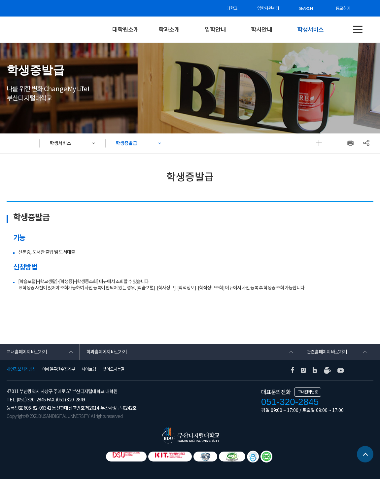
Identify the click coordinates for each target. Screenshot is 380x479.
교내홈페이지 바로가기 (27, 352)
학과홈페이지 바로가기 (106, 352)
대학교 (231, 8)
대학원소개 (125, 29)
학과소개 (169, 29)
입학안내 (215, 29)
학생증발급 (126, 143)
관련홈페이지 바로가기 (327, 352)
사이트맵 (89, 369)
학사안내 (261, 29)
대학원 (98, 29)
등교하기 (343, 8)
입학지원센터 (268, 8)
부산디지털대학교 (50, 29)
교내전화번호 (308, 391)
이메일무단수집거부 (58, 369)
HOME (23, 143)
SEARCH (306, 8)
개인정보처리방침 (21, 369)
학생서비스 (310, 29)
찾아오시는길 (113, 369)
